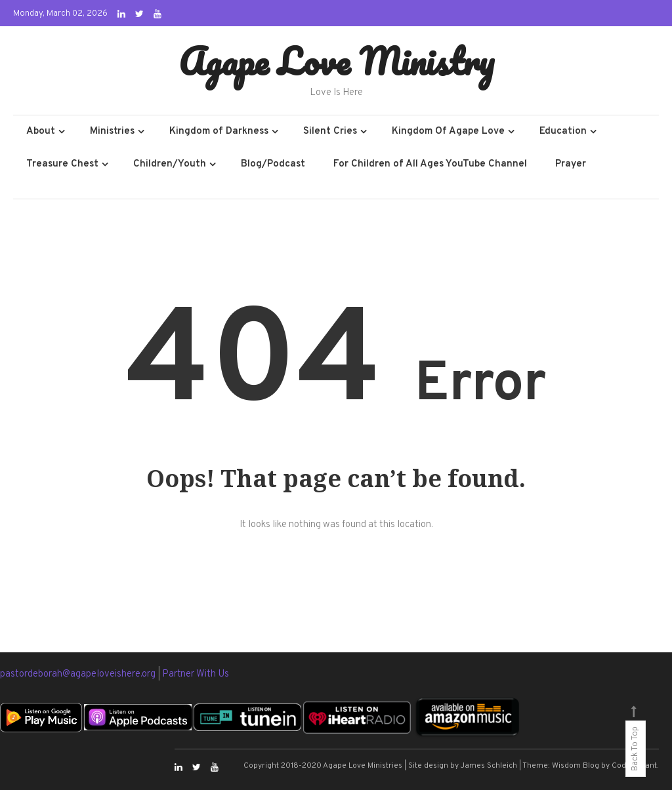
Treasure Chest (62, 164)
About (40, 131)
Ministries (112, 131)
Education (563, 131)
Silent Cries (330, 131)
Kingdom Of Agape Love (448, 131)
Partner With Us (195, 674)
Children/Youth (169, 164)
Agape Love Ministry (336, 61)
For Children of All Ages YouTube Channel (430, 164)
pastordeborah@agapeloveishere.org (79, 674)
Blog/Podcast (273, 164)
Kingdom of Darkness (218, 131)
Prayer (570, 164)
